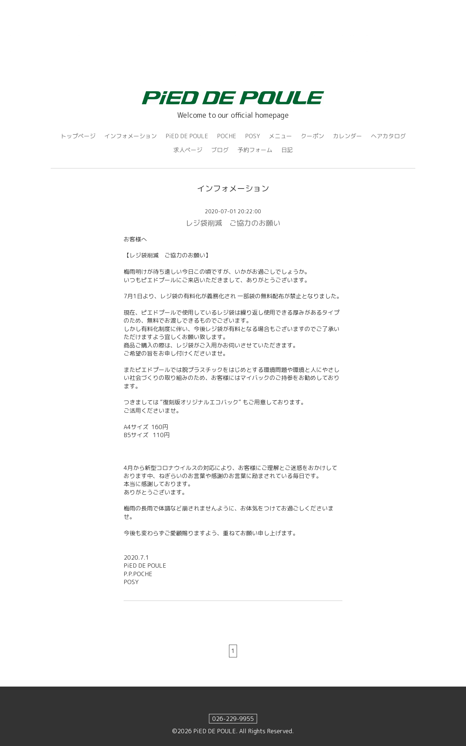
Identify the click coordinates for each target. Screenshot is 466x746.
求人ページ (187, 150)
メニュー (280, 136)
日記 (287, 150)
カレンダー (347, 136)
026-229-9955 (233, 719)
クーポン (312, 136)
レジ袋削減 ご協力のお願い (233, 223)
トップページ (78, 136)
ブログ (220, 150)
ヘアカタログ (388, 136)
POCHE (226, 136)
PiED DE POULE (187, 136)
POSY (252, 136)
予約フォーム (254, 150)
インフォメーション (130, 136)
